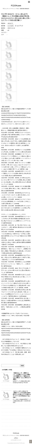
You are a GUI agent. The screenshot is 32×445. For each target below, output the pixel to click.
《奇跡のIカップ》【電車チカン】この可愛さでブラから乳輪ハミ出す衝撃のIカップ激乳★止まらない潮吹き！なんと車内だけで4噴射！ (22, 376)
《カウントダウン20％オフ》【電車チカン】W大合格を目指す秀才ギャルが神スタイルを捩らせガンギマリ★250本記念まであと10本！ (22, 394)
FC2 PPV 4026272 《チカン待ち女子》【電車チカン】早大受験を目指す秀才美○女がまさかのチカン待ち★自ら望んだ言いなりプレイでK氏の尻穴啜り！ (15, 17)
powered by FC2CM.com (18, 443)
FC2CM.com (16, 5)
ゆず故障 (10, 26)
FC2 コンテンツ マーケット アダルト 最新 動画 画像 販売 (16, 435)
